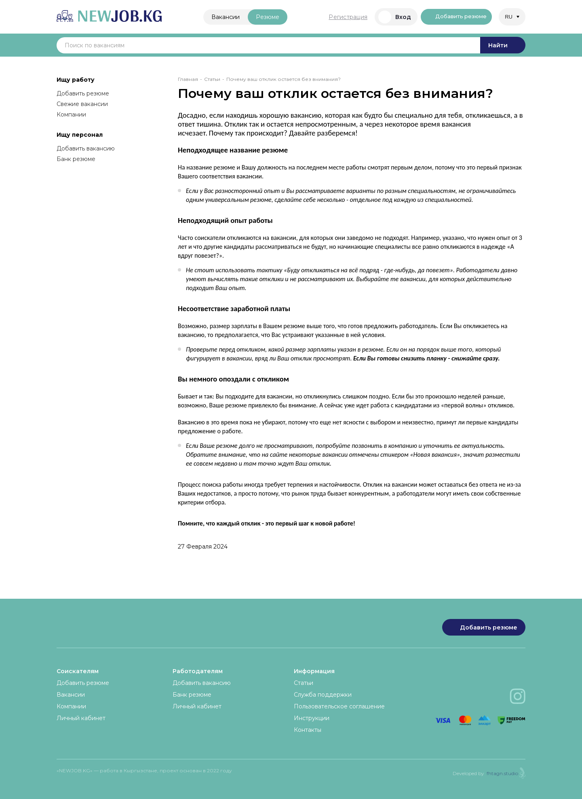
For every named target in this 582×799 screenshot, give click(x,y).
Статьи (212, 79)
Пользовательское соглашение (339, 706)
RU (508, 17)
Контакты (307, 729)
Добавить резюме (453, 17)
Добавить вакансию (86, 148)
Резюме (261, 17)
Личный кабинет (81, 718)
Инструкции (311, 718)
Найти (502, 45)
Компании (71, 114)
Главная (188, 79)
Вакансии (219, 17)
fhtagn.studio (502, 773)
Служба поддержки (323, 694)
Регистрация (336, 17)
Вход (383, 17)
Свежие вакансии (82, 104)
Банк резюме (76, 159)
